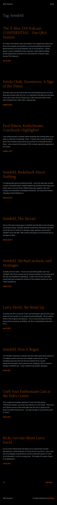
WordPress (50, 498)
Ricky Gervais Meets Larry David (24, 440)
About (52, 4)
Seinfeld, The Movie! (19, 218)
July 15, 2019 (7, 60)
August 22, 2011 (8, 197)
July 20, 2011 (7, 463)
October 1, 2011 (7, 151)
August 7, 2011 (7, 286)
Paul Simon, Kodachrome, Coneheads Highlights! (23, 127)
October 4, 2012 (7, 104)
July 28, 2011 (7, 370)
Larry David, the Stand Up (23, 307)
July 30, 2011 (7, 328)
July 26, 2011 (7, 417)
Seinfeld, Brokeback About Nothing (24, 174)
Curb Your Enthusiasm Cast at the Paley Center (26, 393)
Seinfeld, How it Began (21, 349)
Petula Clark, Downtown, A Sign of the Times (28, 83)
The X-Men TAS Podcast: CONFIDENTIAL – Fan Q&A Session (25, 32)
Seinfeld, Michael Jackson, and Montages (27, 263)
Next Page (50, 482)
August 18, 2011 (8, 239)
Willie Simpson (8, 4)
